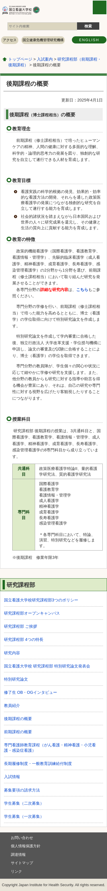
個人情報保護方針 (26, 846)
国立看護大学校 (36, 10)
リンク (16, 871)
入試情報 (12, 776)
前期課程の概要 (18, 731)
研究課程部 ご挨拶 (20, 626)
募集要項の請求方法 (22, 790)
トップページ (20, 59)
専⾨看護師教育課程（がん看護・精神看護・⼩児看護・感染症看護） (50, 748)
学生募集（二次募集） (24, 803)
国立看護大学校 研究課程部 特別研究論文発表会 (47, 666)
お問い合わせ (22, 838)
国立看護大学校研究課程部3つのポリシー (41, 600)
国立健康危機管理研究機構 (43, 40)
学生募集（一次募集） (24, 816)
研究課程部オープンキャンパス (32, 613)
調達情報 (18, 854)
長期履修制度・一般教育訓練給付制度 (38, 763)
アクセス (10, 40)
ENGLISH (89, 40)
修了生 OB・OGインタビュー (30, 692)
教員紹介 (12, 705)
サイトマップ (22, 863)
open (99, 7)
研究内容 (12, 653)
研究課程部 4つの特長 (23, 639)
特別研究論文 (16, 679)
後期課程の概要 (18, 718)
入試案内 (45, 59)
